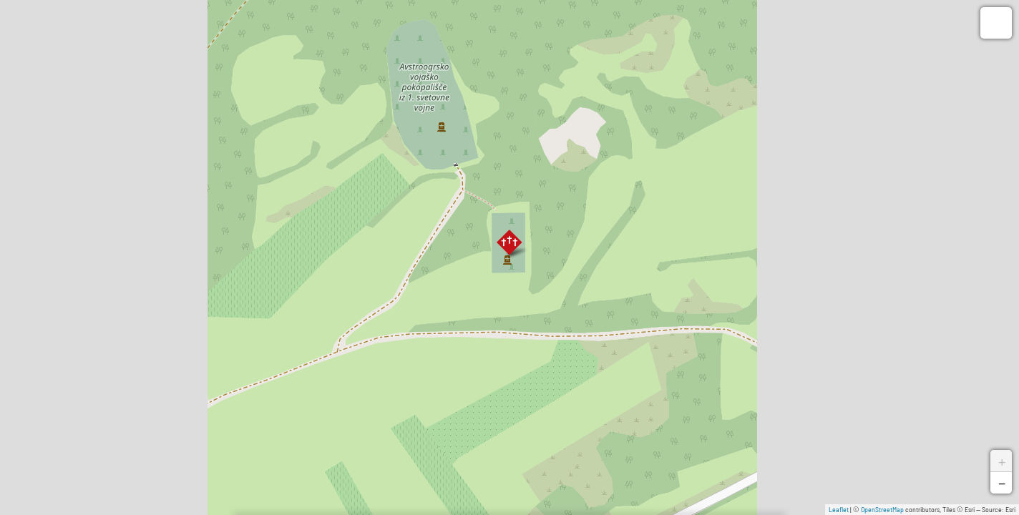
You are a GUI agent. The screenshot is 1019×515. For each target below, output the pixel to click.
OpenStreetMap (882, 509)
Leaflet (839, 509)
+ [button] (1001, 460)
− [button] (1001, 483)
